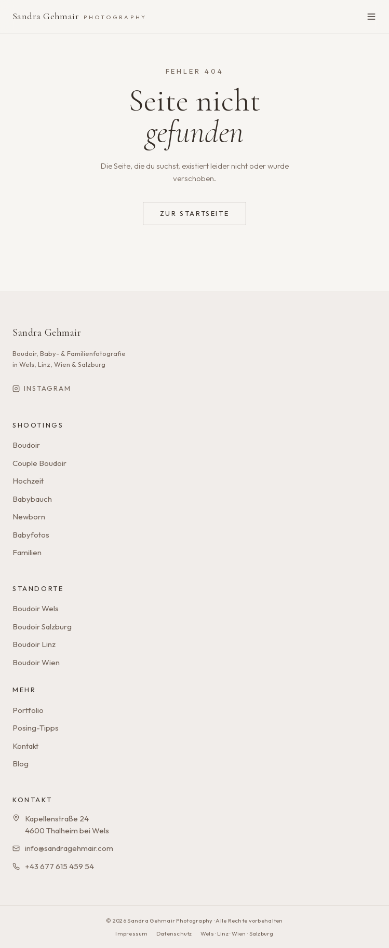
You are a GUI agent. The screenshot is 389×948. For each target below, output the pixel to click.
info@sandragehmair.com (69, 848)
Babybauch (32, 499)
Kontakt (25, 746)
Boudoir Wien (36, 662)
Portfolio (28, 710)
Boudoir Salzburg (42, 626)
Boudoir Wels (35, 608)
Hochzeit (28, 481)
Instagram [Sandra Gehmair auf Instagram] (41, 388)
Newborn (28, 516)
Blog (20, 763)
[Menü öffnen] (371, 16)
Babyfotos (30, 535)
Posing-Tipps (35, 728)
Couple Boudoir (39, 463)
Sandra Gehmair (79, 16)
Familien (27, 552)
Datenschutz (174, 933)
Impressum (131, 933)
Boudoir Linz (34, 644)
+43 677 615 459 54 (59, 866)
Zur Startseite (194, 213)
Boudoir (26, 445)
